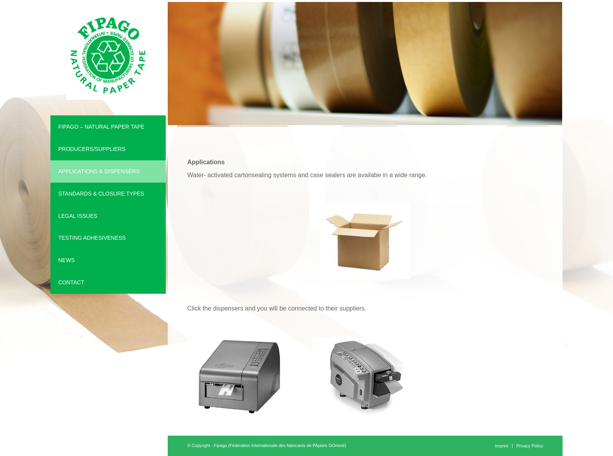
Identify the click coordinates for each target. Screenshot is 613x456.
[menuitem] (108, 127)
